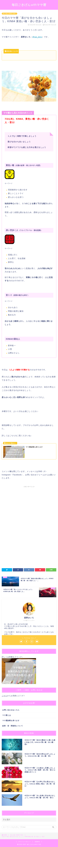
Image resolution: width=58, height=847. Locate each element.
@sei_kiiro (37, 37)
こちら (4, 696)
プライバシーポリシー (24, 841)
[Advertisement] (29, 508)
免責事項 (37, 841)
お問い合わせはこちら (10, 710)
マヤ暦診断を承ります (10, 720)
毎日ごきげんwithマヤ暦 (29, 5)
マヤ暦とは (6, 715)
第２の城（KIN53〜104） (9, 13)
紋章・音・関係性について (12, 726)
